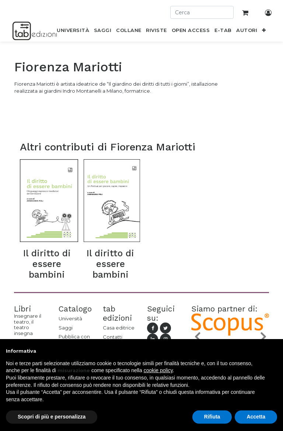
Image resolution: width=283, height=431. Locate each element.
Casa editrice (118, 328)
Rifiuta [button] (212, 417)
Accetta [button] (256, 417)
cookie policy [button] (158, 370)
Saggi (66, 328)
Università (70, 318)
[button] (264, 32)
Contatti (112, 337)
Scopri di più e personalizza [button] (51, 417)
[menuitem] (73, 32)
